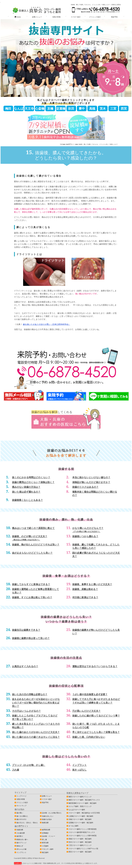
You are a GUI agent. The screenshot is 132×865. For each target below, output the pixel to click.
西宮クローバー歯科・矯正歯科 (80, 852)
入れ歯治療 (21, 833)
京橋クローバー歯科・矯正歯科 (80, 819)
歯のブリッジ (21, 843)
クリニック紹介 (95, 17)
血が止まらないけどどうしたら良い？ (32, 552)
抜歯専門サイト (70, 144)
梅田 (8, 108)
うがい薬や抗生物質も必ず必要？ (89, 694)
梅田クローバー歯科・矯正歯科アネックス (84, 800)
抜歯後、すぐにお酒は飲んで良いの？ (32, 597)
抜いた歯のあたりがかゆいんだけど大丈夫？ (36, 732)
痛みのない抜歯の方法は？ (26, 486)
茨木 (103, 108)
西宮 (124, 108)
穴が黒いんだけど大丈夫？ (86, 710)
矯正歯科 (45, 852)
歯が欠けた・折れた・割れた (27, 823)
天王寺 (29, 108)
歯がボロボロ (21, 819)
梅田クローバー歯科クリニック (80, 797)
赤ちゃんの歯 (21, 849)
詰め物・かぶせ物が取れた (52, 813)
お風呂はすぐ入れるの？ (25, 666)
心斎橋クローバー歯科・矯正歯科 (81, 816)
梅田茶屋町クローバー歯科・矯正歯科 (83, 803)
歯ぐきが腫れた (22, 816)
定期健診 (45, 833)
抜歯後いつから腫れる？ (85, 536)
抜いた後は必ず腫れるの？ (26, 491)
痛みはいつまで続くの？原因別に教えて (33, 528)
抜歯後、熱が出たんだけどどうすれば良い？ (35, 544)
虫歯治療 (20, 830)
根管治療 (45, 843)
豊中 (82, 108)
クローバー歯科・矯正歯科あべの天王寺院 (84, 813)
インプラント (79, 764)
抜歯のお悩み (47, 819)
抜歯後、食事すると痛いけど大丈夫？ (92, 584)
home (17, 17)
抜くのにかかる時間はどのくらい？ (31, 477)
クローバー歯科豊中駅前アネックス (82, 832)
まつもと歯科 (73, 826)
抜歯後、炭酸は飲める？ (85, 589)
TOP (61, 144)
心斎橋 (39, 108)
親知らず (20, 846)
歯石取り (20, 836)
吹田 (71, 108)
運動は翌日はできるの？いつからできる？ (94, 666)
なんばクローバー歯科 (77, 810)
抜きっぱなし (79, 769)
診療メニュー (37, 17)
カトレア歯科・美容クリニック (80, 806)
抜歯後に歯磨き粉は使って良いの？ (31, 638)
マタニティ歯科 (47, 849)
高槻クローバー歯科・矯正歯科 (80, 839)
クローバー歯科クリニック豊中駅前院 (83, 829)
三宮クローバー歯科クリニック (80, 845)
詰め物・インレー (48, 836)
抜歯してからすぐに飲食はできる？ (31, 584)
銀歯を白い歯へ (22, 839)
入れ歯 (15, 769)
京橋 (50, 108)
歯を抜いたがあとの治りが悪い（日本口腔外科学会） (46, 324)
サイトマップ (21, 806)
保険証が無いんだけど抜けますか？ (91, 482)
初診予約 (114, 17)
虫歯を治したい (47, 816)
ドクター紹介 (76, 17)
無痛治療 (45, 823)
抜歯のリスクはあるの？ (85, 486)
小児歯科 (45, 846)
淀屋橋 (60, 108)
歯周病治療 (46, 830)
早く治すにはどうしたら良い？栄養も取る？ (96, 732)
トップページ (21, 796)
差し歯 (44, 839)
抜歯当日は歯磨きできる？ (26, 629)
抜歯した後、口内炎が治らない (88, 736)
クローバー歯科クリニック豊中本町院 (83, 836)
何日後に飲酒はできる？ (85, 597)
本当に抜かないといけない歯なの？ (91, 477)
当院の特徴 (56, 17)
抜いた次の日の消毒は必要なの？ (29, 694)
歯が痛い (20, 813)
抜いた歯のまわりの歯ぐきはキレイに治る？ (36, 736)
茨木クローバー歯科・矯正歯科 (80, 842)
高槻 (92, 108)
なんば (19, 108)
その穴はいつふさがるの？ (26, 710)
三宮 (113, 108)
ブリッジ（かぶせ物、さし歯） (28, 764)
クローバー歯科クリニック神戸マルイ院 (83, 848)
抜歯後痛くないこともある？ (27, 499)
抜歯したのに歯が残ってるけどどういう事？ (96, 715)
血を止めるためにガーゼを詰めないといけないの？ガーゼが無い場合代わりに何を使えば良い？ (36, 702)
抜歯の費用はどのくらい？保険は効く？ (33, 482)
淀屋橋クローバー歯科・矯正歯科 (81, 823)
